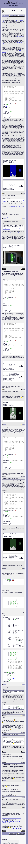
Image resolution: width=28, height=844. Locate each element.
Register (16, 5)
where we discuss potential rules (12, 232)
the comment (20, 36)
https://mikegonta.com (7, 216)
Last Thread (16, 837)
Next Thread (21, 837)
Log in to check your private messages (12, 6)
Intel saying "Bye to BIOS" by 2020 (16, 206)
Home (10, 5)
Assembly (10, 10)
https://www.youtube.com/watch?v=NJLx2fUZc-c (13, 828)
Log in (21, 6)
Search (13, 5)
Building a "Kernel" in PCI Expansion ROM (11, 818)
